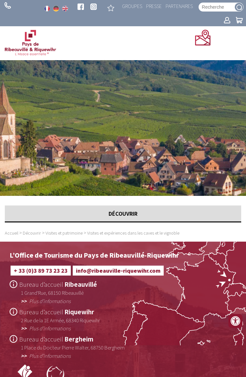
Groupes (132, 6)
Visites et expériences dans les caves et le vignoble (133, 233)
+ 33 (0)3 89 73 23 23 (7, 5)
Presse (154, 6)
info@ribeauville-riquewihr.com (118, 270)
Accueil (11, 233)
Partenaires (179, 6)
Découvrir (32, 233)
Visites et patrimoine (64, 233)
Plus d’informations (50, 300)
